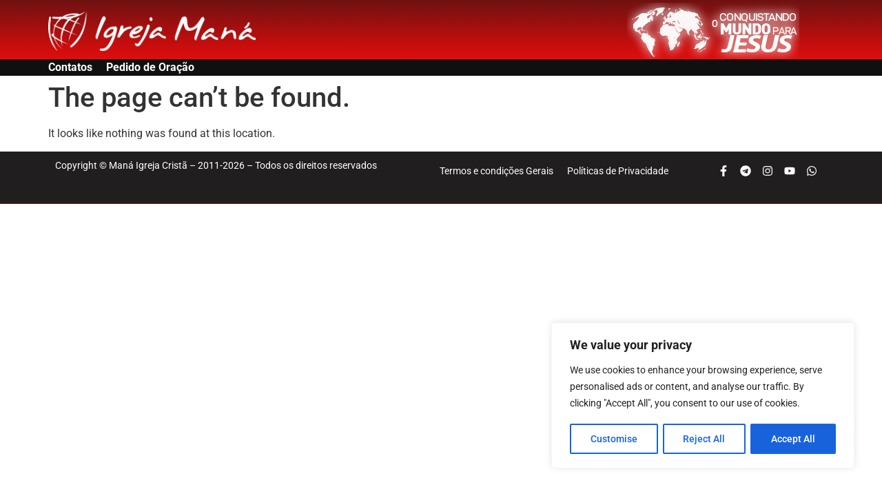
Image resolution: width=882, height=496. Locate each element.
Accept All (794, 438)
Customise (614, 438)
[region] (702, 396)
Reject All (705, 438)
